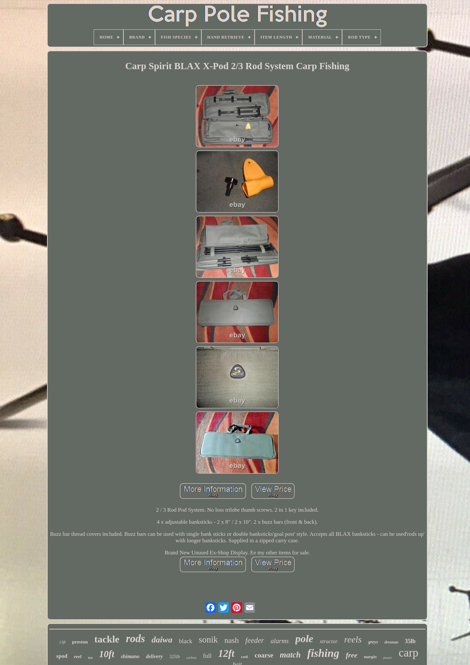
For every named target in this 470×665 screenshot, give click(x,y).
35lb (410, 641)
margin (370, 656)
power (387, 657)
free (351, 655)
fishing (323, 653)
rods (135, 638)
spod (61, 656)
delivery (154, 656)
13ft (62, 642)
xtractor (329, 641)
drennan (391, 642)
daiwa (161, 639)
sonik (208, 639)
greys (373, 642)
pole (304, 638)
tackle (106, 639)
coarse (264, 655)
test (90, 657)
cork (244, 657)
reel (77, 656)
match (290, 654)
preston (80, 641)
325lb (174, 656)
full (207, 655)
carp (408, 652)
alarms (280, 640)
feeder (254, 640)
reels (353, 639)
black (185, 641)
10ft (107, 654)
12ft (226, 653)
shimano (130, 656)
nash (232, 640)
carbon (191, 657)
